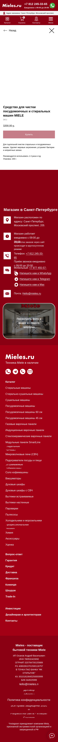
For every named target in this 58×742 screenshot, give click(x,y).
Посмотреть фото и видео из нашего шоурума (29, 322)
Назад (12, 30)
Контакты (36, 23)
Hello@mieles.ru (31, 293)
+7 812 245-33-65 (35, 4)
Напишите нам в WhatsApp (35, 273)
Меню (50, 23)
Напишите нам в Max (32, 284)
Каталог (7, 23)
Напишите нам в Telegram (35, 279)
